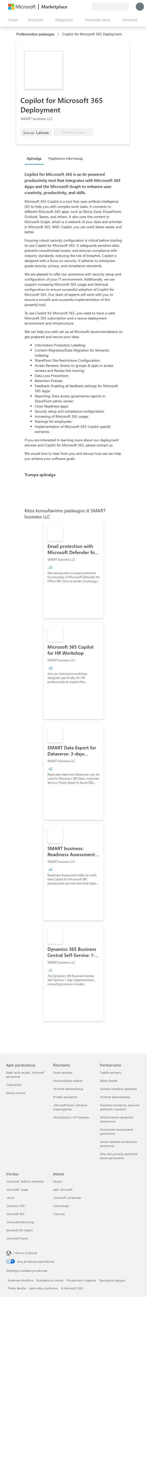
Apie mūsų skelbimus (43, 1288)
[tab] (35, 158)
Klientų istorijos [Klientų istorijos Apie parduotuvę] (16, 1093)
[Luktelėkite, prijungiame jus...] (140, 7)
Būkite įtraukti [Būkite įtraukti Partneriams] (108, 1081)
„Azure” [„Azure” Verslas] (10, 1198)
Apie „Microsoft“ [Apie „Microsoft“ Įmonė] (63, 1189)
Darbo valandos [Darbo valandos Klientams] (62, 1072)
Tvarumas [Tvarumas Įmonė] (59, 1214)
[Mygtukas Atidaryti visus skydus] (12, 19)
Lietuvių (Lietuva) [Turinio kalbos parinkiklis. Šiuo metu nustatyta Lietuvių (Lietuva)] (25, 1253)
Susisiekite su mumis (50, 1280)
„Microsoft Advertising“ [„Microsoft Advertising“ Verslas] (20, 1222)
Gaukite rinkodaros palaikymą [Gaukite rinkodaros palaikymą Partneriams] (118, 1089)
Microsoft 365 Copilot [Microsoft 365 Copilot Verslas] (19, 1230)
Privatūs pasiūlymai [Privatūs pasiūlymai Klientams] (65, 1097)
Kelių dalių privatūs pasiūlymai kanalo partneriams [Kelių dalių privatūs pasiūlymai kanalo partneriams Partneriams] (119, 1156)
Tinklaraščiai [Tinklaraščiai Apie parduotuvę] (14, 1085)
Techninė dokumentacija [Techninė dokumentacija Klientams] (68, 1089)
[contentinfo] (59, 34)
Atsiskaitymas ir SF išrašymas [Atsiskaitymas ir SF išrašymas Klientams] (71, 1117)
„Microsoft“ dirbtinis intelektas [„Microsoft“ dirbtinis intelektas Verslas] (25, 1181)
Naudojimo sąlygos (112, 1280)
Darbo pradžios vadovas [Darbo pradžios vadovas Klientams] (68, 1081)
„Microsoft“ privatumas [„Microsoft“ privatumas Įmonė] (67, 1198)
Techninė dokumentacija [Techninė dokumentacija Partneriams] (115, 1097)
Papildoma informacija (65, 158)
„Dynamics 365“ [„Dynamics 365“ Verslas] (16, 1206)
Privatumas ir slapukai (81, 1280)
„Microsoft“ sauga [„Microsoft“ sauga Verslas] (17, 1189)
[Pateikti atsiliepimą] (69, 6)
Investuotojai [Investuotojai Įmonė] (61, 1206)
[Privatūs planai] (88, 6)
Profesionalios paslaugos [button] (35, 34)
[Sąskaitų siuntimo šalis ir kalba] (110, 7)
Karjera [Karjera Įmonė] (57, 1181)
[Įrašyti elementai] (82, 6)
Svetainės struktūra (20, 1280)
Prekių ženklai (17, 1288)
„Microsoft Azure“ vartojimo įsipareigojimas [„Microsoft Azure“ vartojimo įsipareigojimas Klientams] (70, 1107)
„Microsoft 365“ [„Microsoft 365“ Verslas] (15, 1214)
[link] (73, 570)
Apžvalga (34, 158)
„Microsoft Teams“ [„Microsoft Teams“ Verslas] (17, 1238)
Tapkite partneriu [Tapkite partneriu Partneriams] (110, 1072)
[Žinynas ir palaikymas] (76, 6)
